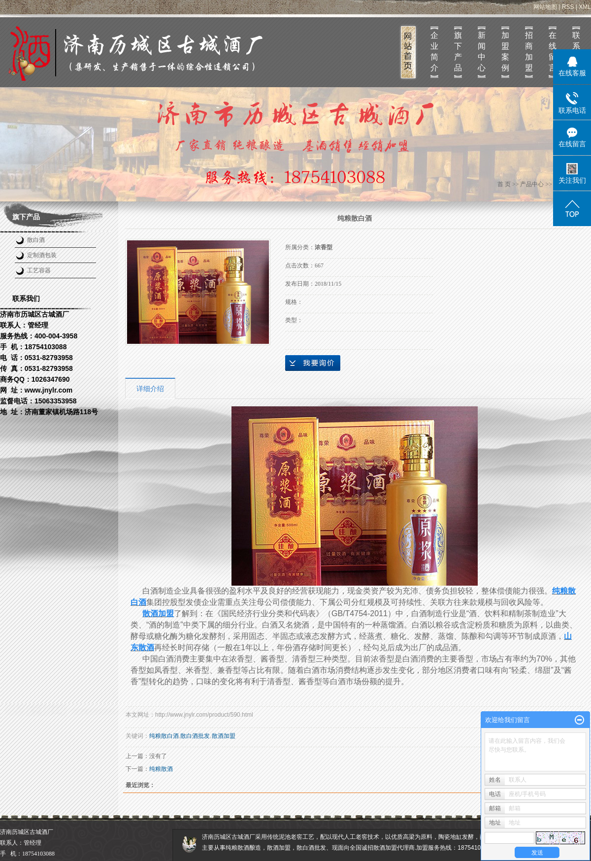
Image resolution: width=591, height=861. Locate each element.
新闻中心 (482, 51)
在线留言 (553, 51)
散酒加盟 (223, 735)
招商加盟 (529, 51)
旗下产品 (458, 51)
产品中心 (532, 184)
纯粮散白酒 (164, 735)
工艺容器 (39, 270)
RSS (568, 6)
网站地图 (545, 6)
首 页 (504, 184)
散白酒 (36, 239)
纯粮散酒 (161, 768)
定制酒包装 (42, 255)
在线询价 (312, 363)
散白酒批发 (195, 735)
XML (585, 6)
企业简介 (434, 51)
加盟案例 (505, 51)
